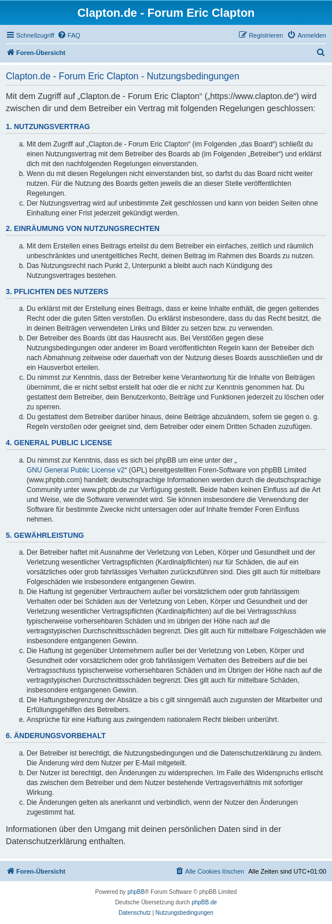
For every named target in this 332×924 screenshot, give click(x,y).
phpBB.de (204, 902)
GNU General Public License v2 (75, 470)
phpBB (136, 892)
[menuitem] (68, 35)
